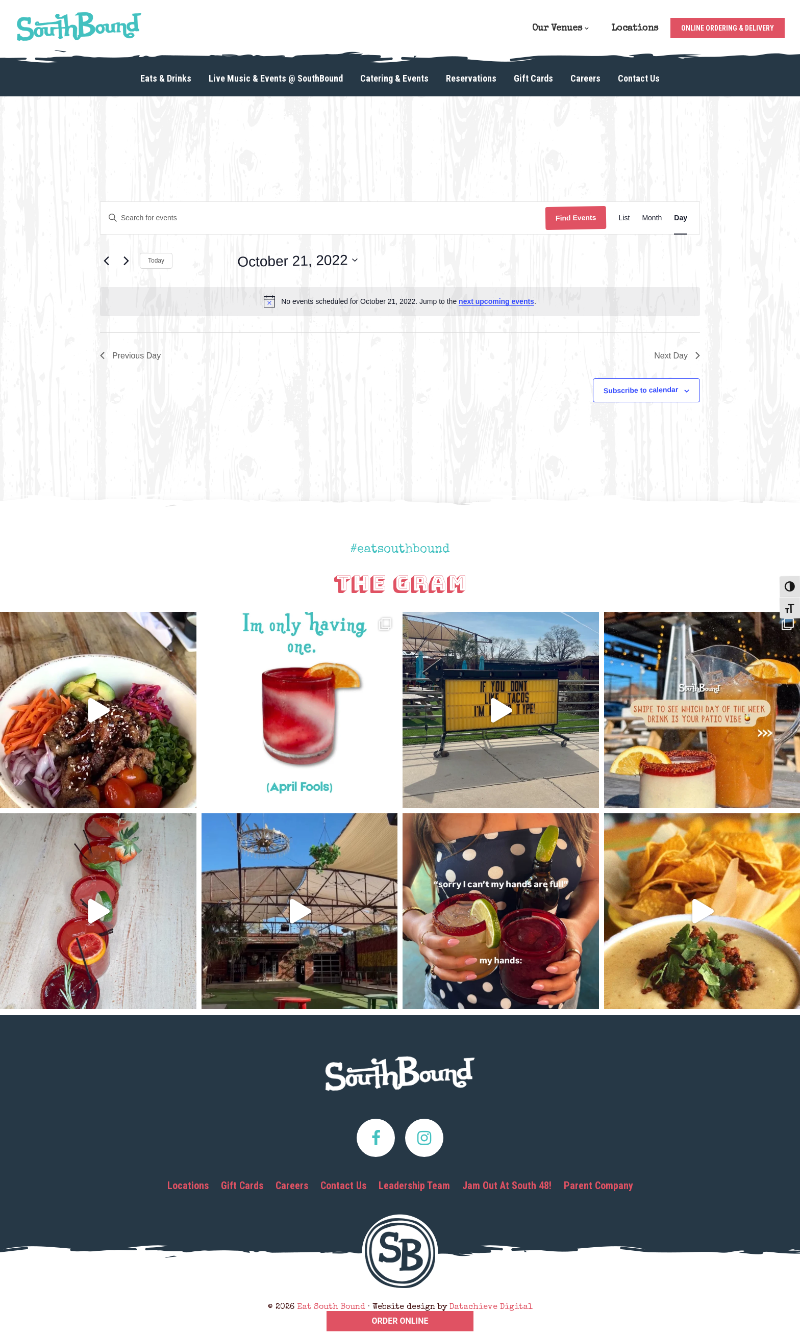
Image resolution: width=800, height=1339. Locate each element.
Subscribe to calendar (641, 390)
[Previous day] (106, 261)
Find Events (576, 217)
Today (156, 260)
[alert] (400, 301)
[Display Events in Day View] (680, 218)
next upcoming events (496, 301)
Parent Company (598, 1185)
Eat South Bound (79, 26)
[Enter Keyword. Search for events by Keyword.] (323, 218)
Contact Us (343, 1185)
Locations (188, 1185)
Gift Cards (242, 1185)
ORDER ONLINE (400, 1321)
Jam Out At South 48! (507, 1185)
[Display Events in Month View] (652, 218)
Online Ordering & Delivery (727, 28)
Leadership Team (414, 1185)
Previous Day (130, 355)
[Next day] (126, 261)
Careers (292, 1185)
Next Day (677, 355)
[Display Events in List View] (624, 218)
